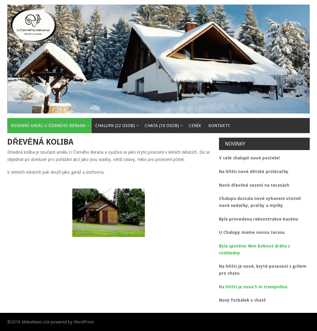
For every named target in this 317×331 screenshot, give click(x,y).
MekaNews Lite (36, 322)
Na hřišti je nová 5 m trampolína (253, 286)
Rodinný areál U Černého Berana (48, 125)
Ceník (195, 125)
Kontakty (219, 125)
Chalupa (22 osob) (115, 125)
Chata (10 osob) (162, 125)
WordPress (84, 322)
